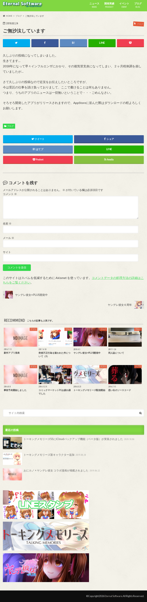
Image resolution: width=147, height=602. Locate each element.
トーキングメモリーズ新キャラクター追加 (45, 459)
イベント (124, 5)
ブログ (138, 5)
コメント (10, 194)
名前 (7, 223)
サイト (7, 252)
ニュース (94, 5)
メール (8, 237)
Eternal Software (113, 596)
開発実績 (109, 5)
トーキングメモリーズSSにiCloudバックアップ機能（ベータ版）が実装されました (69, 443)
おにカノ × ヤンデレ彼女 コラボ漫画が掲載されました (52, 474)
